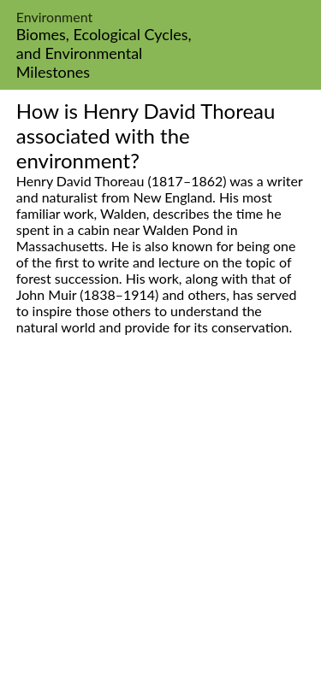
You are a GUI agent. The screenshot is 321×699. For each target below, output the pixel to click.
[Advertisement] (160, 536)
